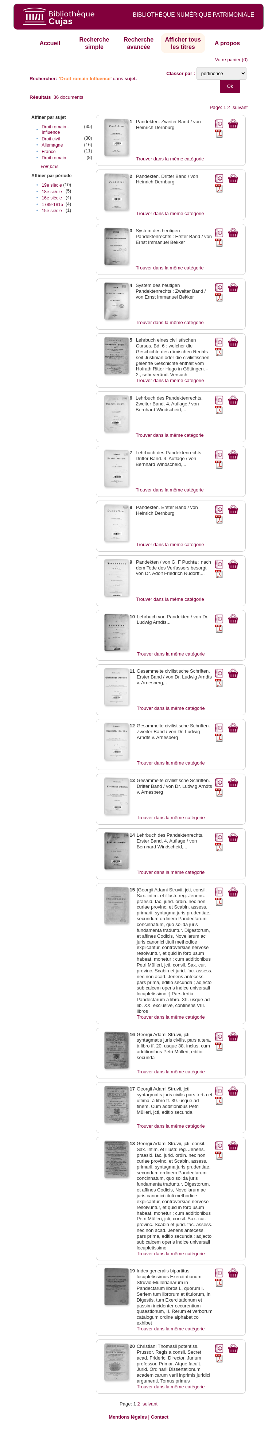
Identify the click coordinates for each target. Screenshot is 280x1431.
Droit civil (51, 138)
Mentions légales (128, 1417)
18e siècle (52, 191)
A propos (227, 43)
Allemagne (52, 145)
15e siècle (52, 210)
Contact (159, 1417)
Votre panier (228, 59)
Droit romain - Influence (55, 129)
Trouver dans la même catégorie (170, 159)
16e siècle (52, 198)
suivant (240, 107)
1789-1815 (52, 204)
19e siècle (52, 185)
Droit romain (54, 157)
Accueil (49, 43)
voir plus (49, 166)
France (48, 151)
